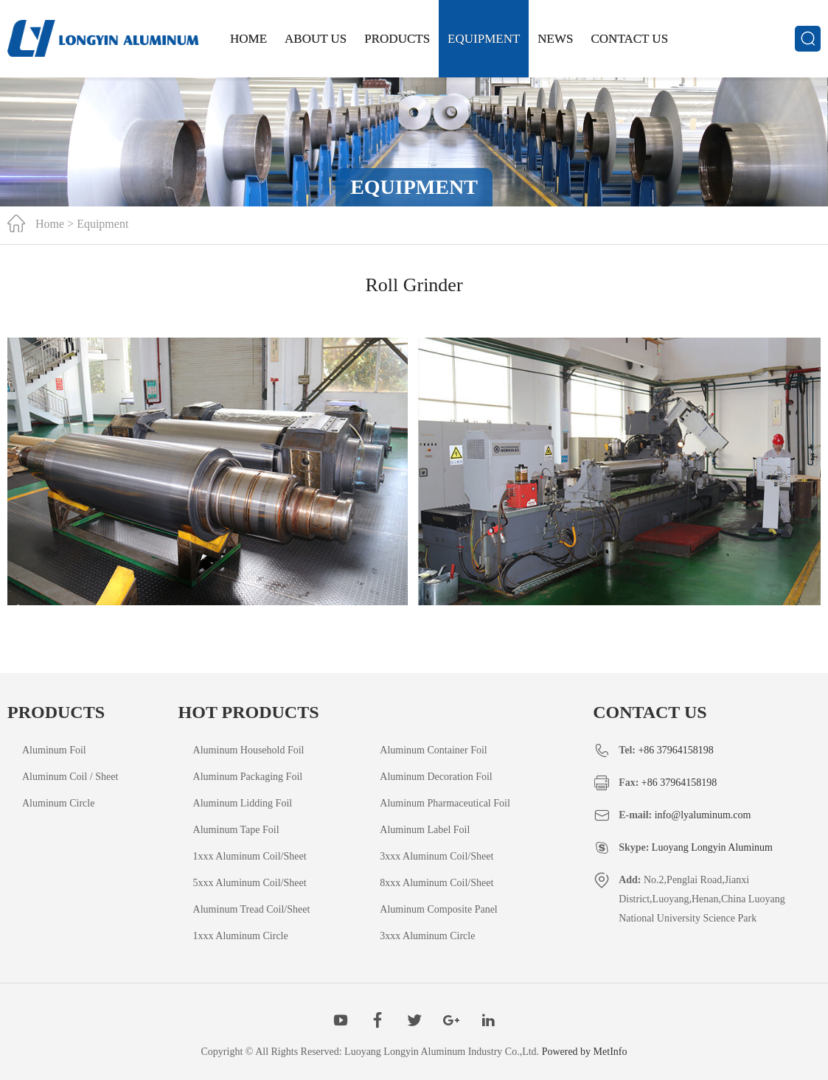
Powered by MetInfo (584, 1051)
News (555, 39)
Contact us (630, 39)
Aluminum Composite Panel (438, 909)
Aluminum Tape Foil (236, 829)
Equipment (484, 39)
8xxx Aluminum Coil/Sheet (436, 882)
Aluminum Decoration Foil (436, 776)
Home (248, 39)
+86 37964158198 (675, 750)
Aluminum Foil (54, 750)
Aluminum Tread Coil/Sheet (251, 909)
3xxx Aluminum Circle (427, 935)
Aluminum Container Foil (433, 750)
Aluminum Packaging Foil (248, 776)
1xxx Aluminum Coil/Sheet (250, 856)
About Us (316, 39)
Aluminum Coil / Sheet (70, 776)
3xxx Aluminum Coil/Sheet (436, 856)
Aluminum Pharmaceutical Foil (445, 803)
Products (397, 39)
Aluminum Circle (58, 803)
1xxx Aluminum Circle (240, 935)
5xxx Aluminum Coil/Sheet (250, 882)
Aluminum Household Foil (249, 750)
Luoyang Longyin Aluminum (712, 847)
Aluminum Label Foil (425, 829)
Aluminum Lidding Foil (243, 803)
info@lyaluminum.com (703, 815)
